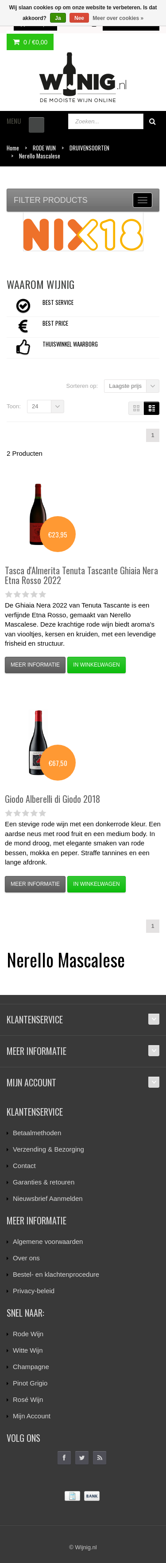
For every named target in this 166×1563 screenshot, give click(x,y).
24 (35, 406)
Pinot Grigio (30, 1383)
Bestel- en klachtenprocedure (56, 1274)
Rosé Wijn (28, 1399)
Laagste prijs (125, 386)
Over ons (26, 1258)
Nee (79, 18)
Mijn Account (31, 1416)
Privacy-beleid (33, 1291)
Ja (58, 18)
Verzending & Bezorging (48, 1149)
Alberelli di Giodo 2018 (52, 798)
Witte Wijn (28, 1350)
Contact (24, 1165)
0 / (30, 42)
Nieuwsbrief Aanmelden (48, 1198)
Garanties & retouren (43, 1182)
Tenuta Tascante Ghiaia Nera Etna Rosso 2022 (81, 575)
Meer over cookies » (118, 18)
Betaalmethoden (37, 1133)
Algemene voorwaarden (48, 1241)
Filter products (51, 200)
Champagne (31, 1366)
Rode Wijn (28, 1334)
